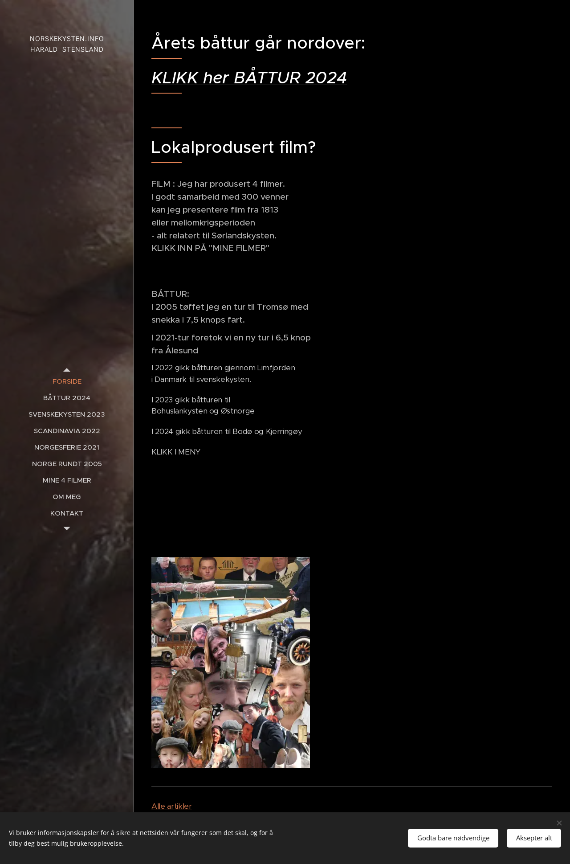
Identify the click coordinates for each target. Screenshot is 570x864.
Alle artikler (171, 806)
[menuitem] (67, 381)
